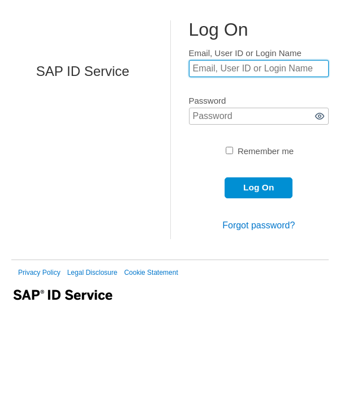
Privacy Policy (39, 273)
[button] (320, 116)
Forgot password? (258, 225)
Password (207, 100)
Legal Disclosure (92, 273)
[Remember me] (229, 150)
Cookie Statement (151, 273)
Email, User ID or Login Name (245, 53)
